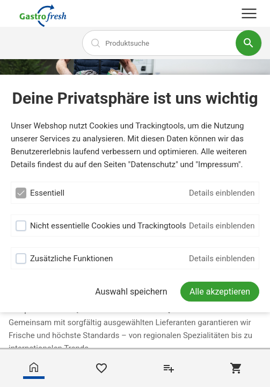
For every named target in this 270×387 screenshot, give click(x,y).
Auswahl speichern (131, 291)
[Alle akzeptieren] (219, 292)
